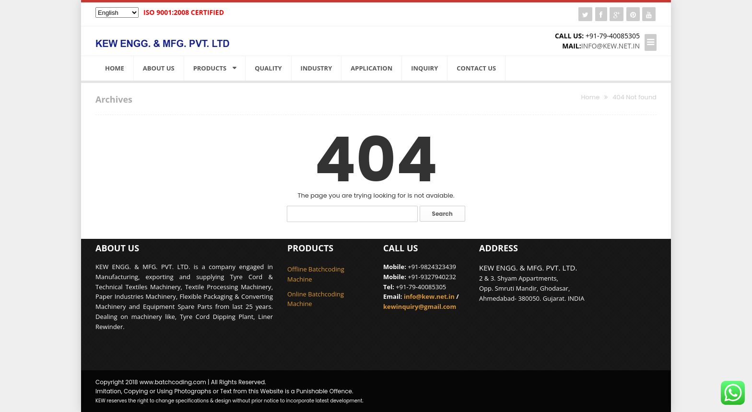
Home (114, 68)
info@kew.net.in (610, 45)
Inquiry (424, 68)
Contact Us (476, 68)
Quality (268, 68)
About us (159, 68)
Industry (316, 68)
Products (210, 68)
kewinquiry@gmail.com (419, 306)
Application (371, 68)
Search (442, 214)
